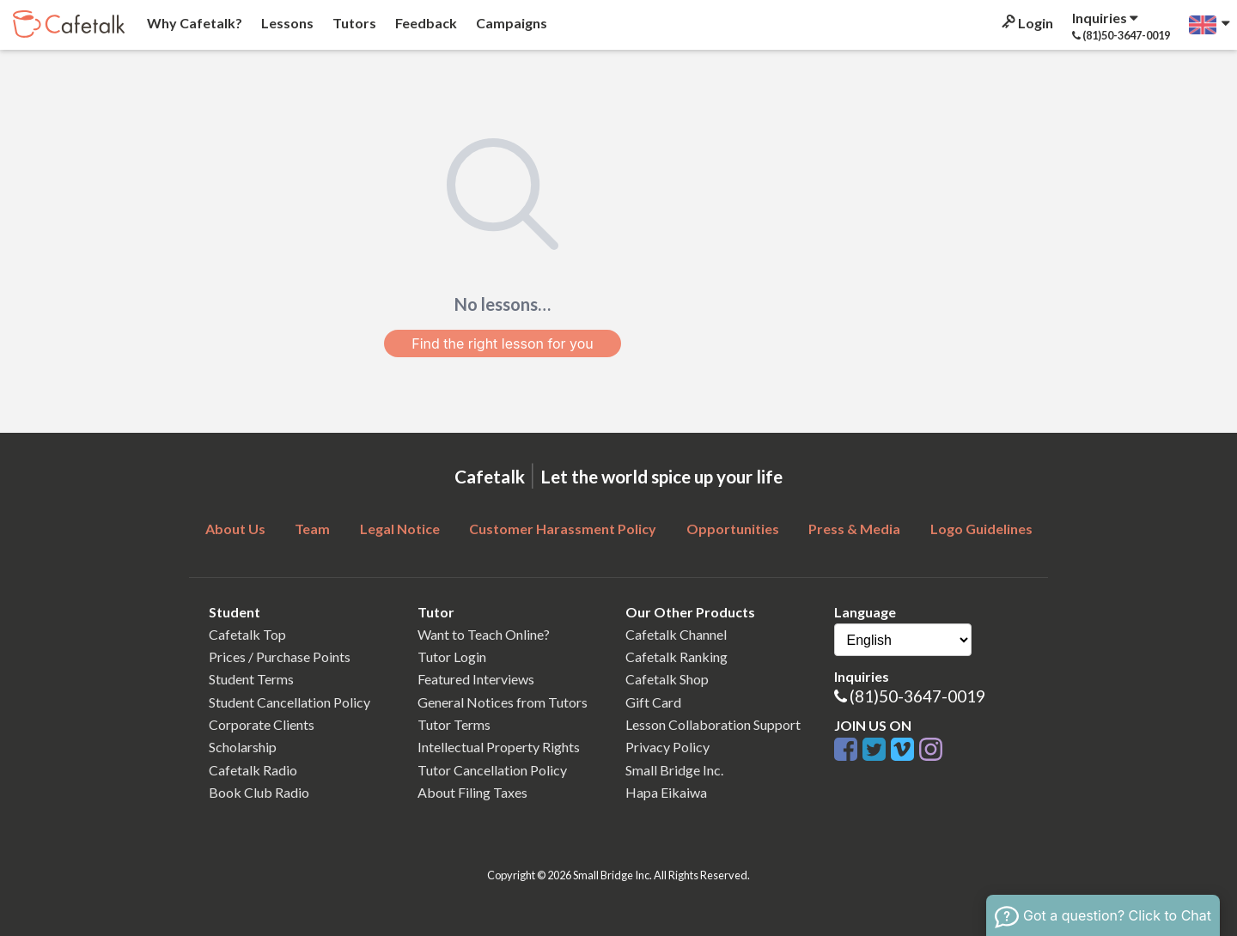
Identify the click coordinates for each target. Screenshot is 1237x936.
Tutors (353, 23)
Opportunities (732, 528)
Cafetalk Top (247, 634)
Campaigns (510, 23)
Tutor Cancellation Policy (492, 770)
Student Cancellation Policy (289, 702)
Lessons (286, 23)
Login (1026, 23)
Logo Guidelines (981, 528)
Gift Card (653, 702)
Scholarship (243, 746)
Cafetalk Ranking (676, 656)
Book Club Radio (259, 792)
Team (312, 528)
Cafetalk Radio (253, 770)
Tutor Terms (454, 724)
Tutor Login (451, 656)
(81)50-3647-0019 (917, 696)
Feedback (425, 23)
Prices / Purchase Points (279, 656)
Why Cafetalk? (193, 23)
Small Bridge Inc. (674, 770)
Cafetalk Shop (667, 679)
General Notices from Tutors (502, 702)
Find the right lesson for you (502, 343)
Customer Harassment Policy (562, 528)
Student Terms (251, 679)
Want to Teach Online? (483, 634)
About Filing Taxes (472, 792)
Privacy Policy (667, 746)
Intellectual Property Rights (498, 746)
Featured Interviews (475, 679)
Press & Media (854, 528)
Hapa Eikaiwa (666, 792)
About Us (235, 528)
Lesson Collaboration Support (713, 724)
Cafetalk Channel (676, 634)
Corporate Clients (261, 724)
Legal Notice (400, 528)
